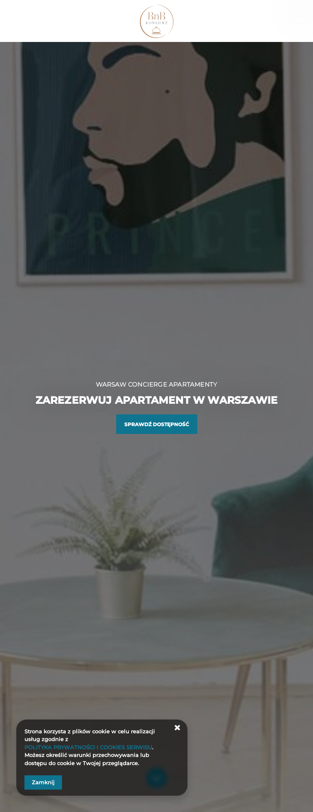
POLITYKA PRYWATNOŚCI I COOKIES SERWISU (88, 747)
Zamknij (43, 782)
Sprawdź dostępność (156, 424)
